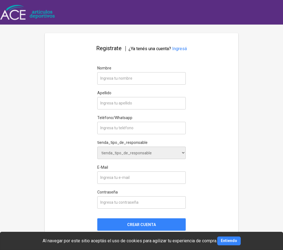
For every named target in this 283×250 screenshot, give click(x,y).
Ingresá (179, 48)
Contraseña (107, 192)
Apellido (104, 93)
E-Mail (102, 167)
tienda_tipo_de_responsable (122, 142)
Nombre (104, 68)
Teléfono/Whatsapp (114, 117)
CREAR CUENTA (141, 224)
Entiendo (229, 240)
